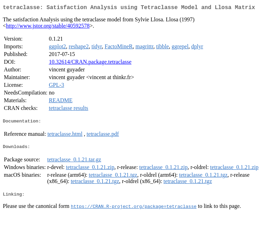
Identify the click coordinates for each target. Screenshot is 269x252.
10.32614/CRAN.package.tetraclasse (90, 63)
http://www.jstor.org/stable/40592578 (48, 27)
